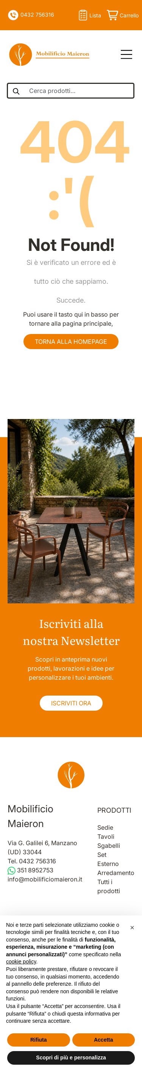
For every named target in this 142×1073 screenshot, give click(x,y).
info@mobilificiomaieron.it (45, 879)
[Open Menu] (123, 55)
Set (101, 854)
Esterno (108, 863)
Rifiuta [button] (38, 1040)
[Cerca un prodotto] (16, 91)
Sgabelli (108, 845)
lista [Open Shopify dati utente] (88, 15)
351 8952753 (30, 870)
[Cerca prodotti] (79, 91)
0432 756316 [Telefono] (31, 15)
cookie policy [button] (21, 962)
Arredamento (115, 873)
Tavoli (105, 836)
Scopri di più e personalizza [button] (71, 1057)
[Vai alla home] (71, 775)
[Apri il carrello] (122, 15)
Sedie (105, 827)
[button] (132, 927)
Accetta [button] (103, 1040)
